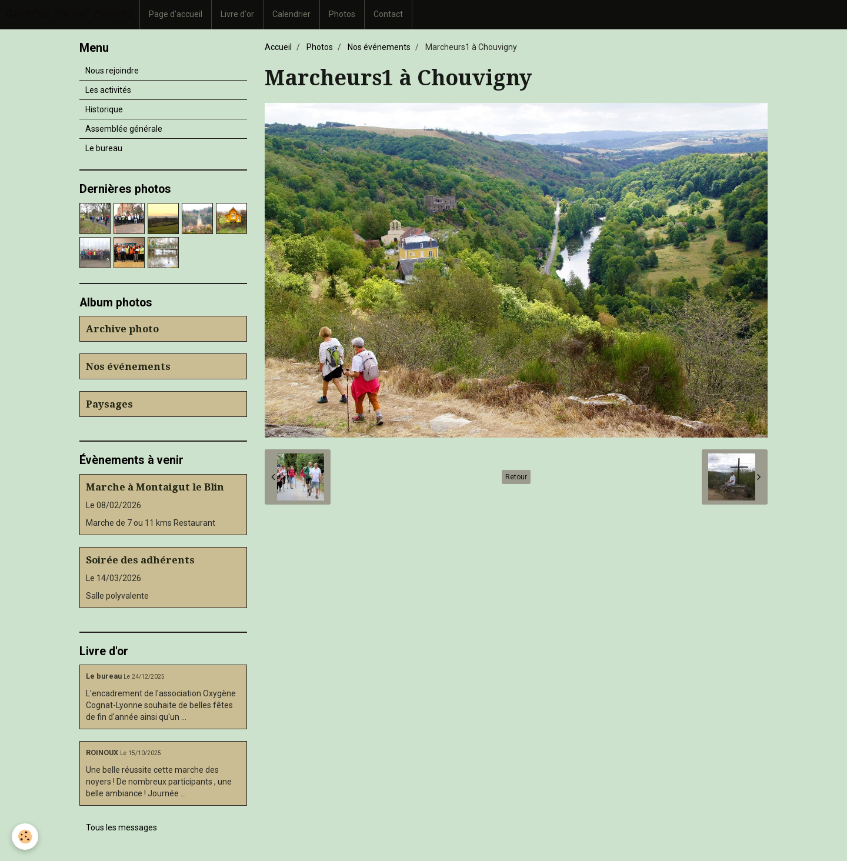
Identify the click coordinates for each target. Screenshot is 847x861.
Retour (516, 477)
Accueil (278, 47)
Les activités (108, 90)
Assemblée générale (123, 129)
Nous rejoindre (112, 70)
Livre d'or (237, 14)
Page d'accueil (175, 14)
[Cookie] (25, 836)
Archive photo (122, 329)
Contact (388, 14)
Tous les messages (121, 827)
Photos (342, 14)
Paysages (109, 404)
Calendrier (291, 14)
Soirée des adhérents (140, 560)
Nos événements (379, 47)
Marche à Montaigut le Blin (155, 487)
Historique (104, 109)
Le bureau (103, 148)
